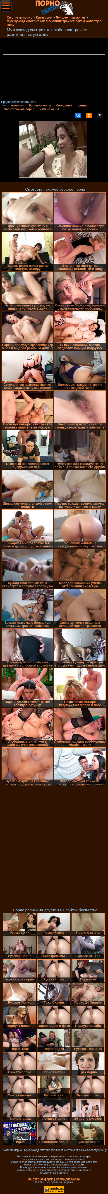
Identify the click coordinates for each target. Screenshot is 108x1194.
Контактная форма (40, 1179)
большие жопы (40, 105)
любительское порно (18, 109)
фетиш (82, 105)
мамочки (17, 105)
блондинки (64, 105)
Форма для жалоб (68, 1179)
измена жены (49, 109)
